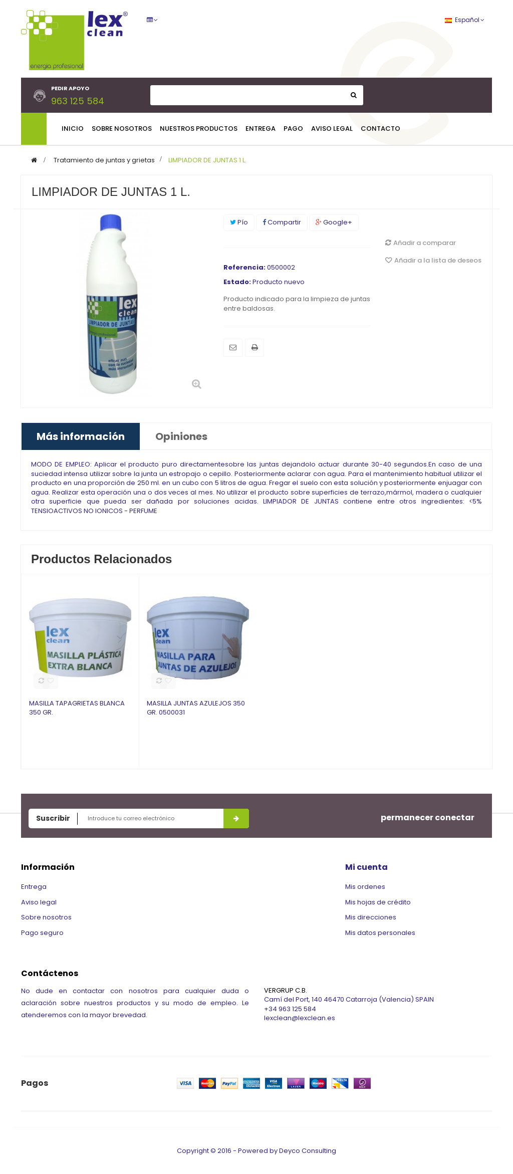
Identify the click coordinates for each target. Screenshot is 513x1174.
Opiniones (181, 436)
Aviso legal (39, 902)
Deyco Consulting (307, 1152)
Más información (81, 436)
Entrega (34, 886)
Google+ (334, 222)
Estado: (237, 282)
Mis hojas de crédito (378, 902)
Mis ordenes (365, 886)
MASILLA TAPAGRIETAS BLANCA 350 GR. (77, 708)
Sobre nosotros (46, 917)
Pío (239, 222)
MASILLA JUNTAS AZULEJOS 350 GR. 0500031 (196, 708)
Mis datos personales (380, 932)
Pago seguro (42, 932)
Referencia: (244, 267)
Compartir (282, 222)
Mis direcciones (370, 917)
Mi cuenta (366, 867)
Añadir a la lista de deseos (433, 260)
